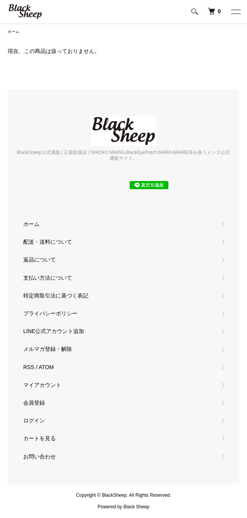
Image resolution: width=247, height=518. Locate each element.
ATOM (46, 367)
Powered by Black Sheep (123, 506)
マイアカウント (42, 385)
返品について (39, 259)
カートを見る (39, 438)
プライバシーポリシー (50, 313)
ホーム (13, 31)
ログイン (34, 420)
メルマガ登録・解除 (47, 349)
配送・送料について (47, 242)
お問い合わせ (39, 456)
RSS (28, 367)
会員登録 (34, 403)
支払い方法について (47, 278)
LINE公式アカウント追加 (53, 331)
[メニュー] (235, 11)
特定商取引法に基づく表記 (55, 295)
